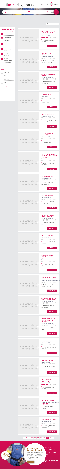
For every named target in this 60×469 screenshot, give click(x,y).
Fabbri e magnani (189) (8, 49)
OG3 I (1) (6, 79)
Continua (31, 462)
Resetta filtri (10, 32)
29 (35, 438)
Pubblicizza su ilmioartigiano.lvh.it (48, 448)
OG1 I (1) (6, 72)
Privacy (43, 457)
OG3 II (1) (6, 82)
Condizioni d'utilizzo (48, 452)
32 (44, 438)
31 (41, 438)
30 (38, 438)
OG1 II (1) (6, 76)
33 (47, 438)
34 (50, 438)
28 (32, 438)
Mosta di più (5, 87)
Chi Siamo (44, 455)
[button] (47, 11)
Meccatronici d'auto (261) (7, 54)
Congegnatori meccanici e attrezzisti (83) (7, 39)
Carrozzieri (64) (8, 34)
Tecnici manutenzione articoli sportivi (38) (8, 61)
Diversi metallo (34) (8, 44)
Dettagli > (52, 46)
